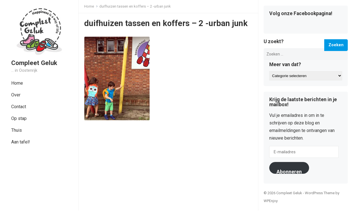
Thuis (16, 130)
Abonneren (289, 171)
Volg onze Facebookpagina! (300, 13)
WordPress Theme (320, 193)
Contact (18, 106)
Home (17, 83)
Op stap (19, 118)
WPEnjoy (271, 201)
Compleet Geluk (34, 62)
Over (15, 95)
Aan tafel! (20, 142)
